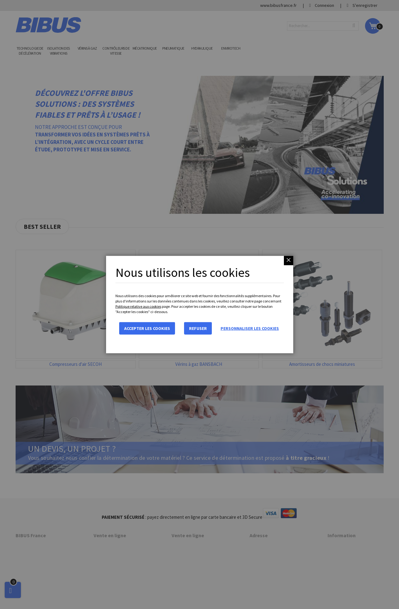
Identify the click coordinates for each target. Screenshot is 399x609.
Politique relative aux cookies (138, 306)
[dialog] (199, 304)
